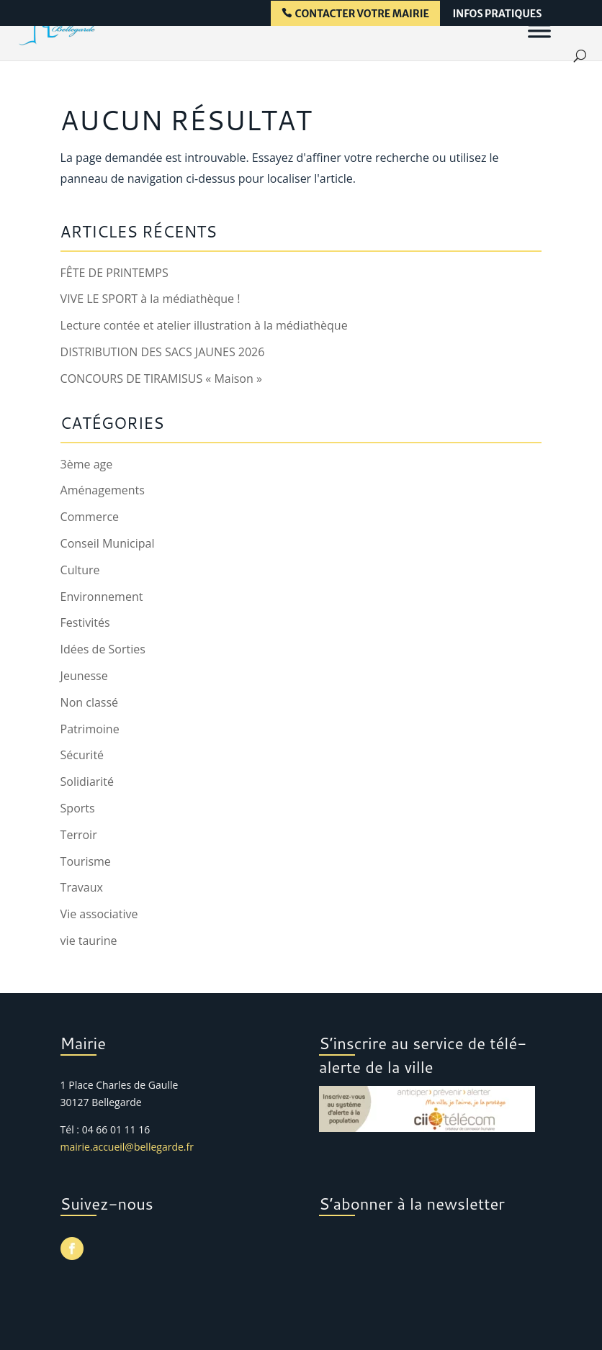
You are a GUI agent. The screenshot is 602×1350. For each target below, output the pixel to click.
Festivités (85, 622)
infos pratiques (497, 14)
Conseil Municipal (107, 543)
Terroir (78, 835)
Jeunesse (84, 676)
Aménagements (102, 490)
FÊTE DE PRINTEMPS (114, 273)
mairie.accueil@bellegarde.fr (127, 1147)
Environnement (101, 596)
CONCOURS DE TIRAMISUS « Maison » (161, 378)
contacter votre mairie (362, 14)
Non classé (89, 702)
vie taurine (88, 940)
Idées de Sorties (102, 649)
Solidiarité (87, 781)
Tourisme (85, 861)
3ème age (86, 464)
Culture (80, 570)
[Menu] (539, 30)
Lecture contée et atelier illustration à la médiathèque (204, 325)
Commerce (90, 517)
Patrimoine (90, 729)
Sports (77, 808)
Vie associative (99, 914)
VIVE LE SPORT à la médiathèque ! (150, 299)
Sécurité (82, 755)
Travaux (81, 887)
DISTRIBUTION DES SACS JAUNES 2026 (162, 352)
